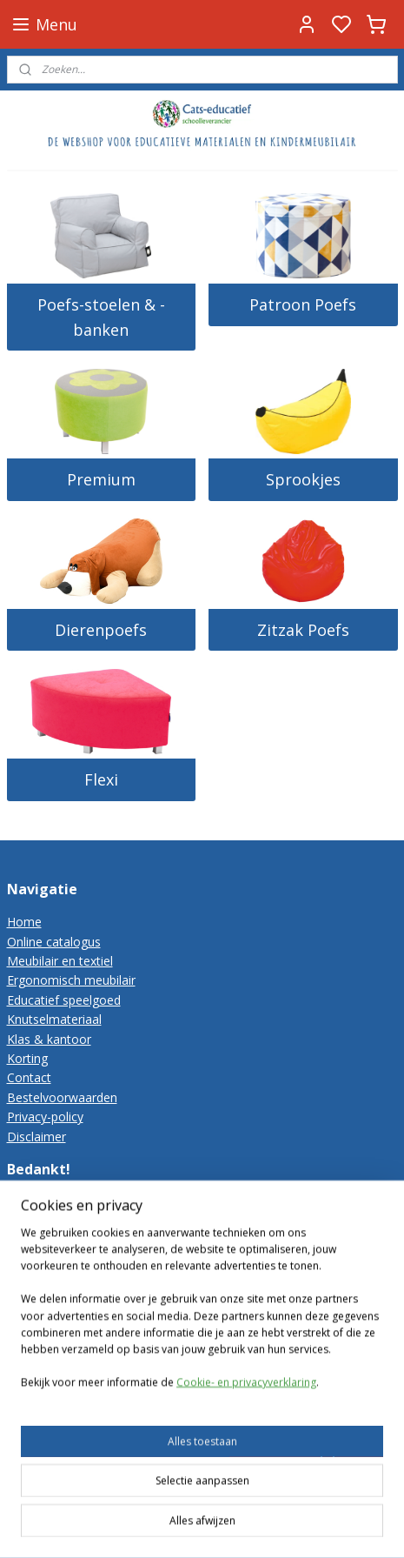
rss (226, 1526)
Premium (101, 479)
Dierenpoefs (101, 629)
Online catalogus (54, 941)
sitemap (190, 1526)
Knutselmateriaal (54, 1019)
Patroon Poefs (302, 304)
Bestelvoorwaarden (62, 1097)
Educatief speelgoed (64, 1000)
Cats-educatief (54, 1417)
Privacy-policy (45, 1116)
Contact (29, 1077)
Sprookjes (303, 479)
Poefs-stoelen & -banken (101, 317)
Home (24, 921)
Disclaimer (36, 1136)
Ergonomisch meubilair (71, 980)
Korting (27, 1058)
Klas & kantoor (49, 1039)
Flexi (101, 779)
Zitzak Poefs (303, 629)
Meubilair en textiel (60, 961)
